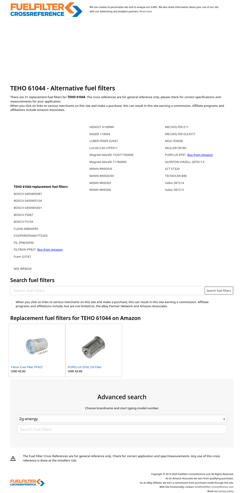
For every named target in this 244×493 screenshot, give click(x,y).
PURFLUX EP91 (176, 155)
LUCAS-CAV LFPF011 (103, 148)
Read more (146, 11)
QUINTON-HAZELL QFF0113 (184, 162)
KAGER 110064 (99, 134)
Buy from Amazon (50, 249)
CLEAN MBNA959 (26, 229)
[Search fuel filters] (107, 290)
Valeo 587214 (174, 183)
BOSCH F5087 (23, 215)
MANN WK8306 (100, 190)
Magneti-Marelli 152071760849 (111, 155)
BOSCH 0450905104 (28, 201)
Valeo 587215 (174, 190)
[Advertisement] (122, 51)
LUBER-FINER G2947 (103, 141)
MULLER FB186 (175, 148)
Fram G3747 (22, 256)
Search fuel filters (218, 290)
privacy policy (226, 491)
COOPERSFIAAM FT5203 (31, 235)
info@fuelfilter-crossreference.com (214, 486)
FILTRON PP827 (25, 249)
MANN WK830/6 (100, 169)
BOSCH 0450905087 (28, 194)
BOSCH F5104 (23, 222)
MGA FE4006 (174, 141)
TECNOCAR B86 (176, 176)
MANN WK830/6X (101, 176)
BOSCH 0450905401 (28, 208)
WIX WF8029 (22, 269)
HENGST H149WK (101, 127)
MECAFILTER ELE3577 (180, 134)
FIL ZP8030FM (23, 243)
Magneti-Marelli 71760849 (107, 162)
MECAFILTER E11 (177, 127)
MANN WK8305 (100, 183)
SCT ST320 (172, 169)
